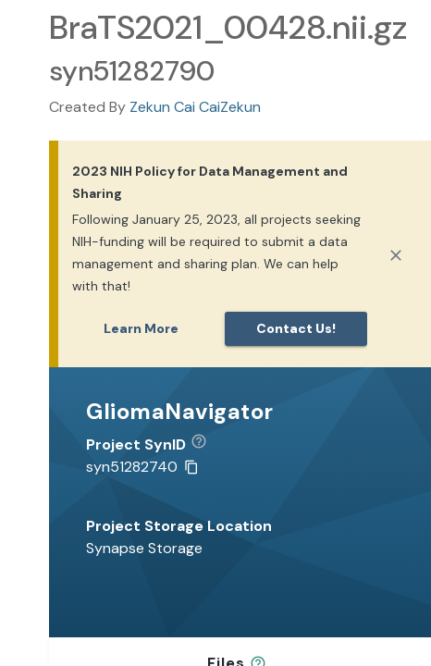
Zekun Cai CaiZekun (195, 107)
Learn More (141, 328)
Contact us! (296, 328)
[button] (206, 445)
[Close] (396, 255)
